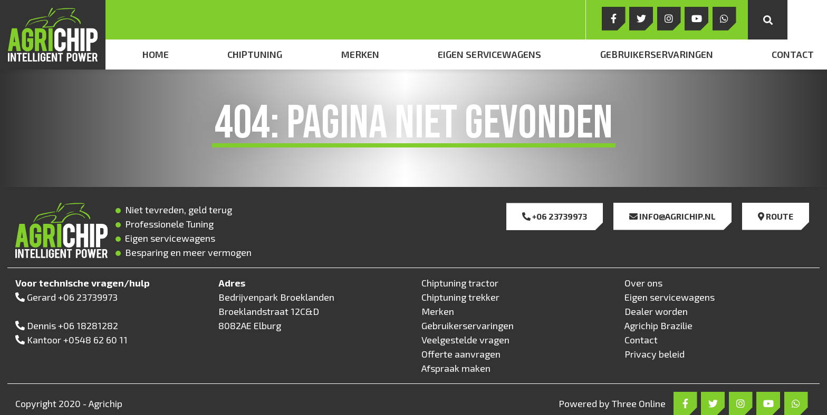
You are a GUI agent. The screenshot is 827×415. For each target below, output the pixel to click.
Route (775, 216)
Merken (360, 54)
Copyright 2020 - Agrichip (68, 403)
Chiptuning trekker (460, 297)
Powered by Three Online (612, 403)
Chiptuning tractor (459, 283)
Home (155, 54)
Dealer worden (656, 311)
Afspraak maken (456, 368)
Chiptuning (254, 54)
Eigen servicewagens (489, 54)
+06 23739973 (554, 216)
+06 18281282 (88, 325)
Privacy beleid (654, 354)
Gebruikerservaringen (656, 54)
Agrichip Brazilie (658, 325)
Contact (793, 54)
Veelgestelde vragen (465, 339)
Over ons (643, 283)
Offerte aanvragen (461, 354)
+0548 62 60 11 (95, 339)
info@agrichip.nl (672, 216)
